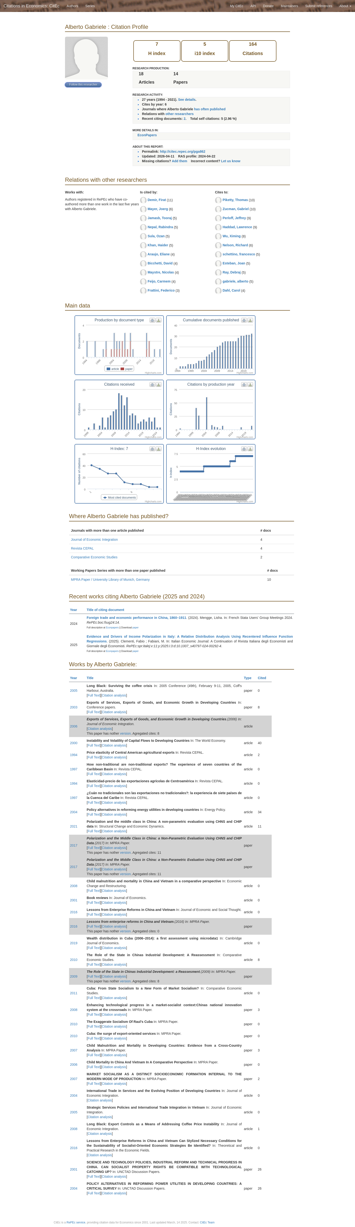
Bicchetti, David (160, 263)
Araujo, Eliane (158, 254)
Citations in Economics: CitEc (32, 6)
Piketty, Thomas (235, 200)
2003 (73, 707)
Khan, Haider (158, 245)
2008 (73, 886)
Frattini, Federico (161, 290)
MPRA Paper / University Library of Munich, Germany (110, 579)
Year (75, 610)
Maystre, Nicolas (161, 272)
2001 (73, 900)
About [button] (345, 6)
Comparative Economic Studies (94, 557)
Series (90, 6)
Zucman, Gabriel (236, 209)
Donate (268, 6)
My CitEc (236, 6)
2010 (73, 960)
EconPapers (147, 135)
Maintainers (289, 6)
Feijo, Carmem (159, 281)
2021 (73, 826)
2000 (73, 743)
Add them (179, 161)
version (125, 733)
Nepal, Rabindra (160, 227)
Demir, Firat (157, 200)
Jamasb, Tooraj (160, 218)
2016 (73, 912)
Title (92, 678)
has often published (209, 109)
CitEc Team (207, 1222)
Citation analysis (114, 695)
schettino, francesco (239, 254)
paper (136, 627)
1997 (73, 769)
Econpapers (112, 627)
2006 (73, 726)
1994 (73, 755)
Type (249, 678)
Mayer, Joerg (158, 209)
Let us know (230, 161)
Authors (72, 6)
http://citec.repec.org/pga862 (182, 151)
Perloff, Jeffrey (234, 218)
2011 (73, 993)
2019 (73, 943)
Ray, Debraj (232, 272)
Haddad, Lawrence (237, 227)
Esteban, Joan (234, 263)
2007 (73, 1050)
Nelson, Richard (235, 245)
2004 (73, 812)
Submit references (318, 6)
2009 (73, 976)
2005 (73, 690)
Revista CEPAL (82, 548)
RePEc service (76, 1222)
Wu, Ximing (232, 236)
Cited (264, 678)
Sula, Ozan (156, 236)
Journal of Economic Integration (94, 539)
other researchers (179, 114)
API (253, 6)
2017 (73, 845)
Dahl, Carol (231, 290)
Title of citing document (107, 610)
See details (186, 99)
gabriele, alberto (235, 281)
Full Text (94, 695)
